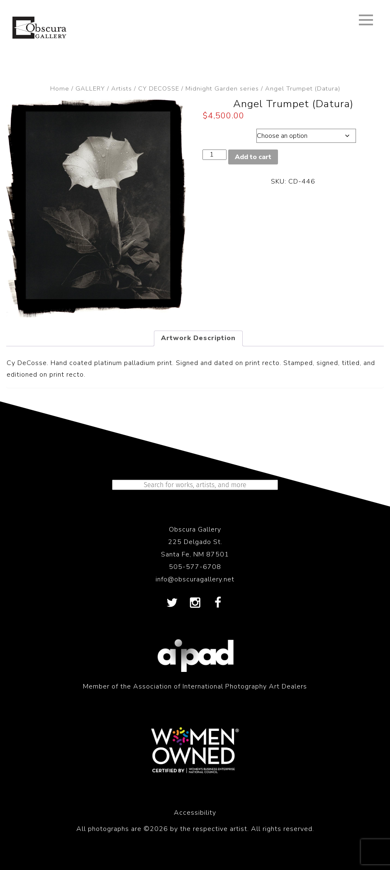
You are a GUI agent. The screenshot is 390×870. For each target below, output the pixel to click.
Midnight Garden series (222, 88)
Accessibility (195, 812)
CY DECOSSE (158, 88)
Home (59, 88)
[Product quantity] (214, 154)
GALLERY (90, 88)
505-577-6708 (195, 566)
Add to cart (253, 157)
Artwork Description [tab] (198, 338)
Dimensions (227, 133)
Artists (121, 88)
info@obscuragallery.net (195, 579)
